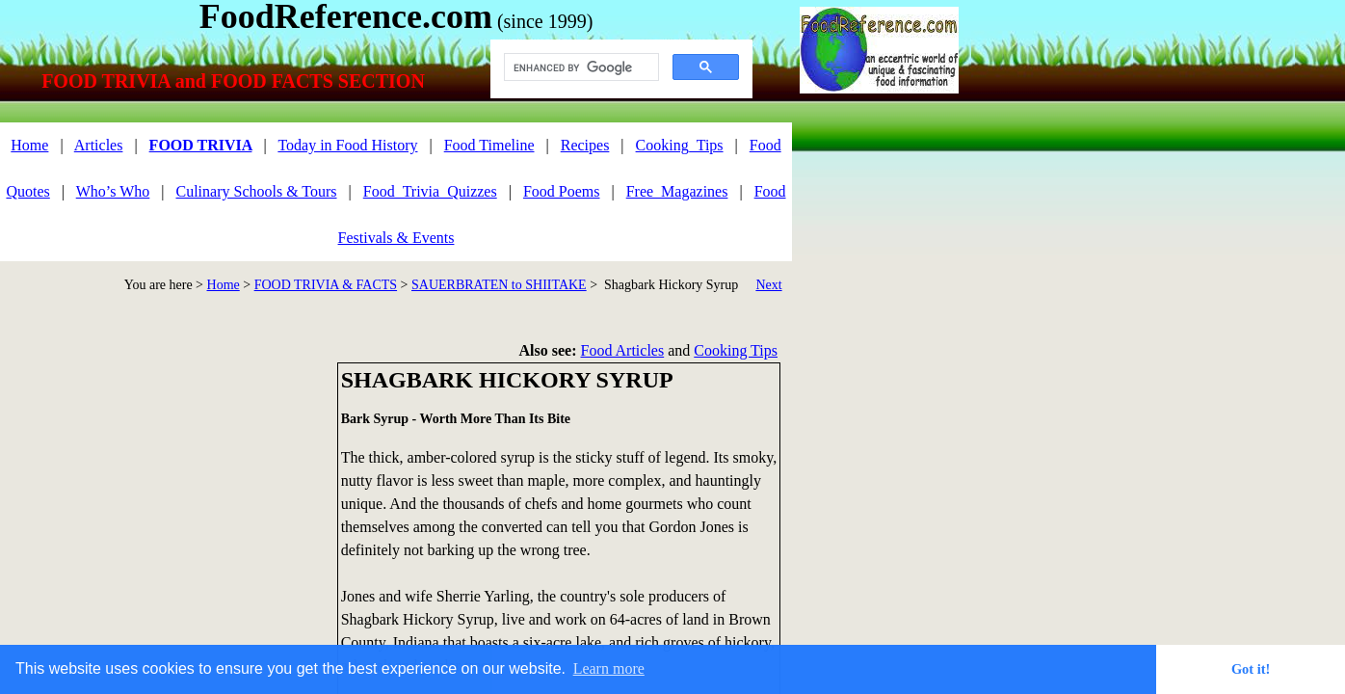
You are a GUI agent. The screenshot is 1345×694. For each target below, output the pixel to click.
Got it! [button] (1250, 669)
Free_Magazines (677, 191)
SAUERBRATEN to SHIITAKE (499, 285)
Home (223, 285)
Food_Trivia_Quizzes (430, 191)
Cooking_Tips (680, 145)
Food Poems (561, 191)
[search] (580, 67)
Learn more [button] (609, 668)
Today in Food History (347, 145)
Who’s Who (113, 191)
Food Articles (623, 350)
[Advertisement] (164, 497)
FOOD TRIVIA (200, 145)
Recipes (585, 145)
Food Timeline (489, 145)
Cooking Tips (736, 350)
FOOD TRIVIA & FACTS (325, 285)
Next (768, 285)
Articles (98, 145)
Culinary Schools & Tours (256, 191)
